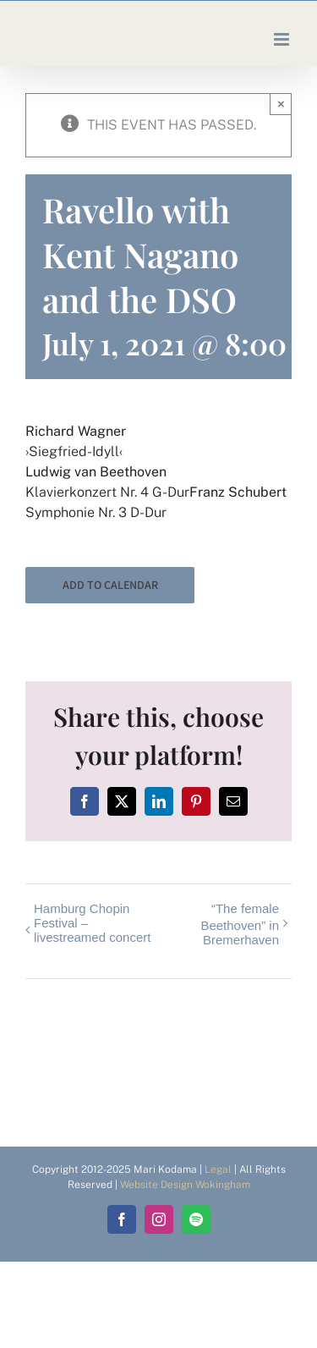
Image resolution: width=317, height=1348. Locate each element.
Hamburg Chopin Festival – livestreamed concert (92, 922)
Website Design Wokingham (185, 1185)
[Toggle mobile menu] (283, 39)
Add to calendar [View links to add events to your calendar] (110, 585)
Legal (218, 1169)
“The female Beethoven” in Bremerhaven (239, 924)
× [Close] (281, 103)
